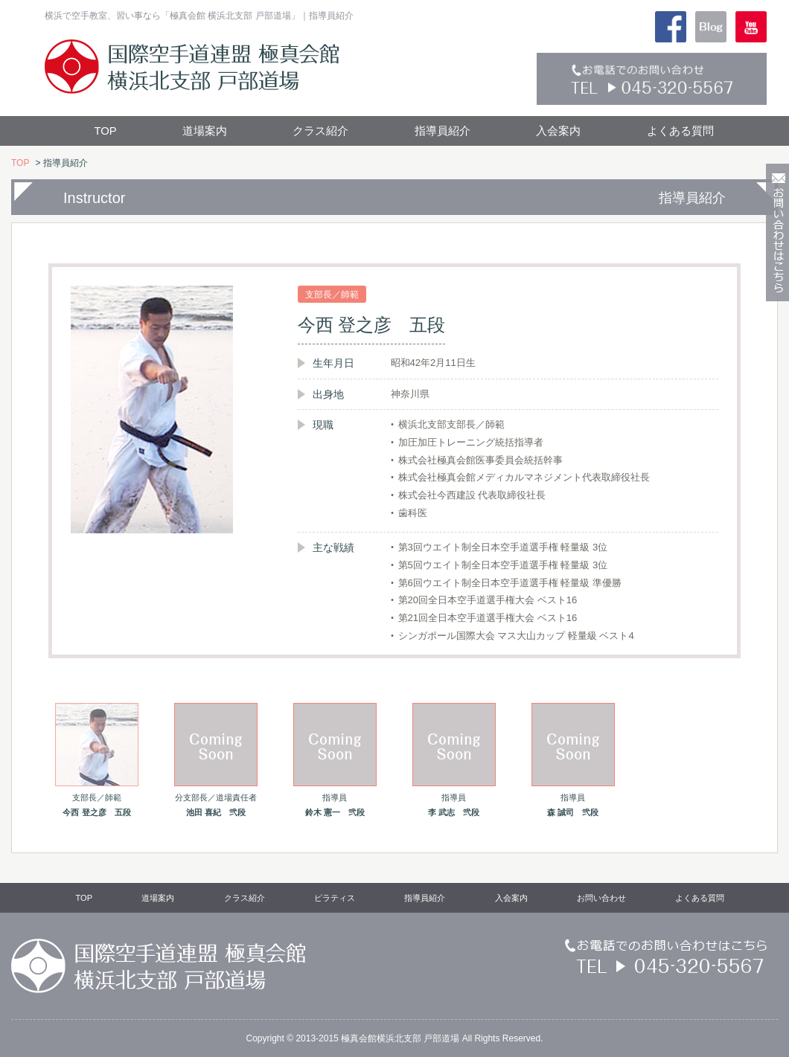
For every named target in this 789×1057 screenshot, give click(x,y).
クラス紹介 (320, 131)
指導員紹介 (442, 131)
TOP (105, 131)
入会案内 (558, 131)
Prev (30, 456)
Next (758, 456)
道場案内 (204, 131)
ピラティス (334, 897)
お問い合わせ (601, 897)
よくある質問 (680, 131)
